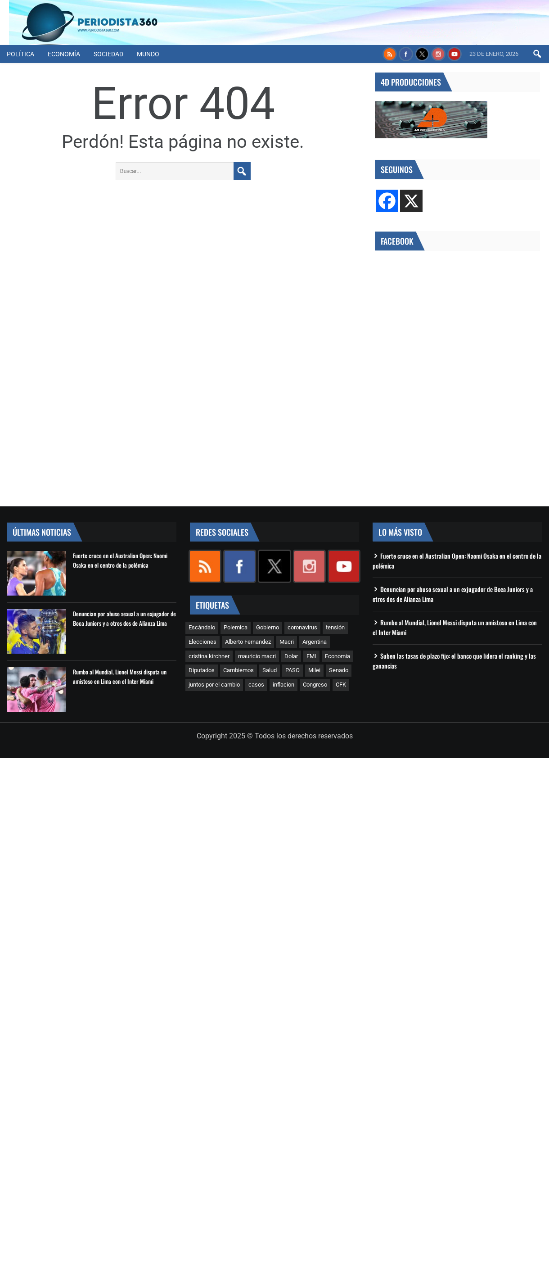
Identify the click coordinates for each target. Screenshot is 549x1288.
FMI (311, 656)
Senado (338, 670)
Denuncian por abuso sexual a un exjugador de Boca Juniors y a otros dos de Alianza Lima (124, 618)
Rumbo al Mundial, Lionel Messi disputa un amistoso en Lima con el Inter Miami (119, 676)
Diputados (202, 670)
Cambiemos (238, 670)
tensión (335, 627)
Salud (269, 670)
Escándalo (202, 627)
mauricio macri (257, 656)
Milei (314, 670)
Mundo (148, 54)
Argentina (314, 641)
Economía (64, 54)
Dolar (291, 656)
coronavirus (302, 627)
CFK (341, 684)
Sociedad (108, 54)
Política (20, 54)
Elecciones (202, 641)
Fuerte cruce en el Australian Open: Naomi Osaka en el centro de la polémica (120, 560)
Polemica (236, 627)
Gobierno (267, 627)
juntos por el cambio (214, 684)
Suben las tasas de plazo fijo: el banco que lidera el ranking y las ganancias (454, 660)
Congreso (315, 684)
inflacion (283, 684)
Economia (337, 656)
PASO (292, 670)
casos (256, 684)
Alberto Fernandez (248, 641)
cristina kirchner (209, 656)
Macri (286, 641)
